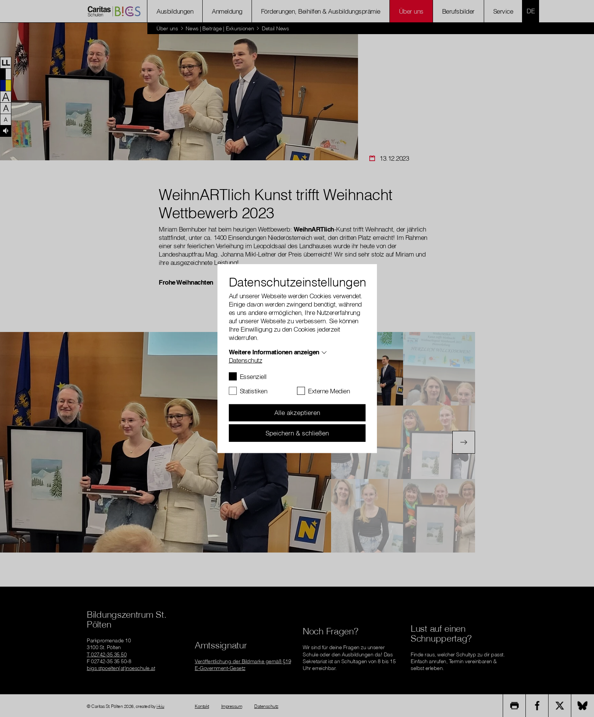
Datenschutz (246, 360)
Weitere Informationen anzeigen (274, 351)
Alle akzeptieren (297, 412)
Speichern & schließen (297, 433)
